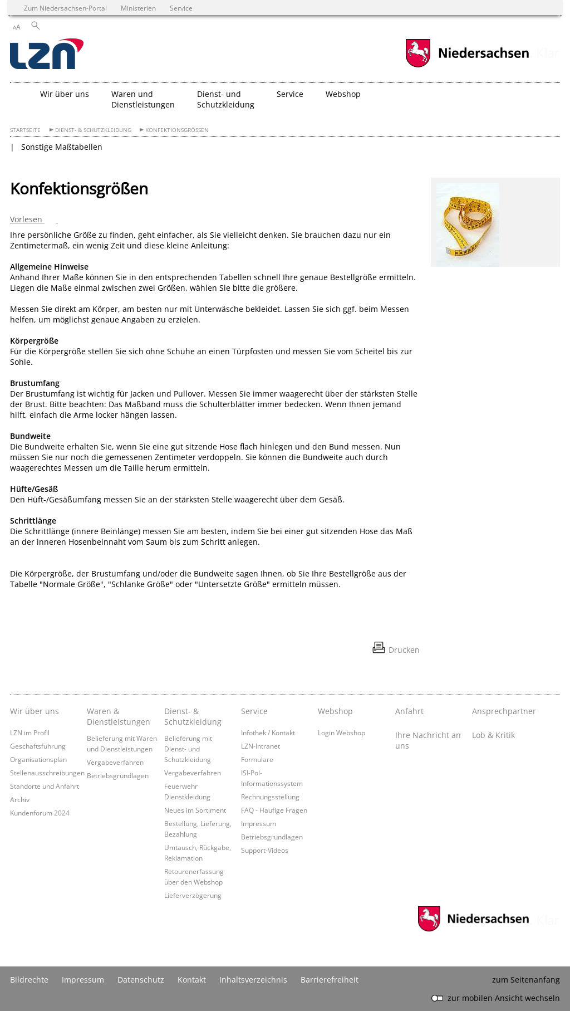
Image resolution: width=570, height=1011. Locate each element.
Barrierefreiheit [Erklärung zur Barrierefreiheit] (329, 979)
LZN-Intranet (260, 745)
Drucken (404, 649)
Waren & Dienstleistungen (118, 716)
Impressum (258, 823)
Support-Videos (264, 850)
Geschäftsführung (38, 745)
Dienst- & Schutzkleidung (93, 130)
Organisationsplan (38, 759)
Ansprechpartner (504, 711)
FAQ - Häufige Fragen (274, 809)
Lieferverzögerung (193, 895)
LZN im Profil (30, 732)
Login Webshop (341, 732)
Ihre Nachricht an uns (428, 740)
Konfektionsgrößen (177, 130)
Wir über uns (34, 711)
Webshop (335, 711)
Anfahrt (409, 711)
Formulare (257, 759)
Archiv (20, 799)
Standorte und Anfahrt (44, 786)
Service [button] (290, 94)
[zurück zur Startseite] (46, 54)
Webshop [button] (343, 94)
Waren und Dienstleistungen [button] (143, 99)
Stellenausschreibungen (47, 772)
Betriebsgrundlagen (118, 775)
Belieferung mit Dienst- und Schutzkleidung (188, 749)
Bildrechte (29, 979)
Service (254, 711)
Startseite (25, 130)
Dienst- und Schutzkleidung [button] (225, 99)
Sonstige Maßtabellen (61, 146)
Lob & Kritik (493, 735)
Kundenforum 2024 (40, 812)
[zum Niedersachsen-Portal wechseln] (467, 66)
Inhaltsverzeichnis (253, 979)
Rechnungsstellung (270, 796)
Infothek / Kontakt (268, 732)
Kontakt (192, 979)
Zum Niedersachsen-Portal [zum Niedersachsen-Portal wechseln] (65, 7)
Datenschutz (140, 979)
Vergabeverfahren (115, 762)
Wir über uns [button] (64, 94)
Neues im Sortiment (195, 809)
